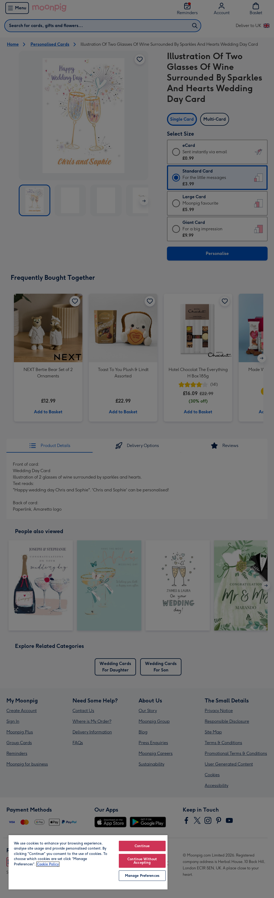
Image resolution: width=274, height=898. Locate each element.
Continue (142, 846)
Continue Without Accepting (142, 861)
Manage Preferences (142, 876)
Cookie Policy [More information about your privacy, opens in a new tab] (48, 864)
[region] (88, 862)
